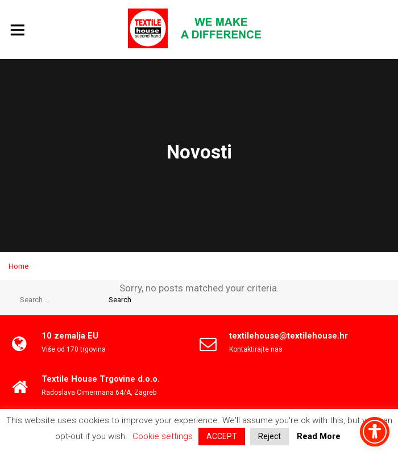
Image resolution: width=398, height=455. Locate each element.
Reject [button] (269, 436)
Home (18, 266)
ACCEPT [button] (221, 436)
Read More (319, 436)
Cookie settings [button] (162, 436)
